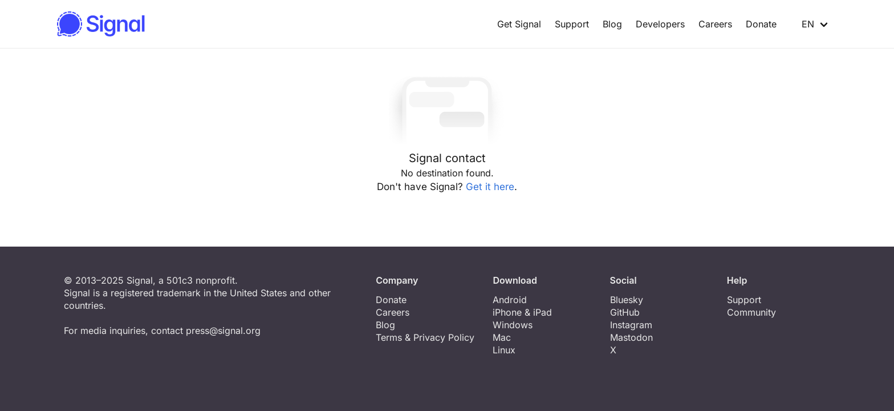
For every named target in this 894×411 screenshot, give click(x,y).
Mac (502, 337)
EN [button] (802, 24)
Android (510, 299)
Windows (513, 325)
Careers (715, 24)
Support (572, 24)
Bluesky (626, 299)
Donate (761, 24)
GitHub (625, 312)
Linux (504, 350)
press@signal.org (223, 330)
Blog (612, 24)
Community (751, 312)
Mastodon (631, 337)
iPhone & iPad (522, 312)
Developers (660, 24)
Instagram (631, 325)
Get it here (490, 186)
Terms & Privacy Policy (425, 337)
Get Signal (519, 24)
